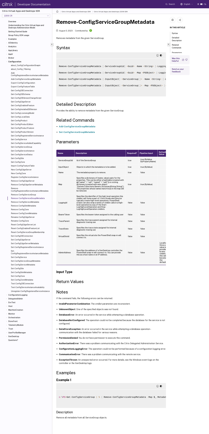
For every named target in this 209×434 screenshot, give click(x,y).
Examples (12, 39)
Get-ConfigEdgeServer (21, 102)
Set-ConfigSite (17, 268)
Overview (12, 21)
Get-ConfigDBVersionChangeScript (26, 98)
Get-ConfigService (19, 139)
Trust (10, 329)
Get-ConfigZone (18, 162)
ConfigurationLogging (17, 295)
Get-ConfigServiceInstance (22, 151)
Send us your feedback (178, 70)
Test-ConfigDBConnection (22, 284)
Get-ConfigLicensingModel (22, 113)
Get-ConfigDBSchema (20, 94)
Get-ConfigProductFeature (22, 128)
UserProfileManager (17, 333)
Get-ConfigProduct (19, 121)
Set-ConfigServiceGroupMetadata (25, 261)
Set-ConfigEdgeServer (21, 240)
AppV (10, 54)
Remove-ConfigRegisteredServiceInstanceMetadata (29, 189)
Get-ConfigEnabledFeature (22, 105)
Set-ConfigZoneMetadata (22, 280)
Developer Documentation (33, 4)
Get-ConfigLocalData (20, 117)
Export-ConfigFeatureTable (23, 87)
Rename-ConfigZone (20, 221)
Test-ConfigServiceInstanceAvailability (27, 287)
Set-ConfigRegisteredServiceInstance (27, 247)
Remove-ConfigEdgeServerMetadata (27, 185)
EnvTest (11, 302)
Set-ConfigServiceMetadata (23, 265)
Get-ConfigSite (17, 158)
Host (10, 306)
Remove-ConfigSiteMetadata (23, 206)
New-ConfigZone (18, 173)
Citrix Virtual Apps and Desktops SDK (76, 12)
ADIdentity (13, 43)
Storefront (13, 321)
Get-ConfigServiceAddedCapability (26, 143)
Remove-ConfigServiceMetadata (25, 202)
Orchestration (14, 317)
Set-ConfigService (19, 257)
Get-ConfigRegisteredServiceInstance (27, 136)
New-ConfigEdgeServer (21, 170)
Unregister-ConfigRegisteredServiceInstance (30, 291)
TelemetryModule (15, 325)
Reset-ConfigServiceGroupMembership (28, 232)
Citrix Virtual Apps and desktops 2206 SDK (111, 12)
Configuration (14, 62)
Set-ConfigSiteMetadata (21, 272)
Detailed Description (178, 39)
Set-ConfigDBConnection (22, 236)
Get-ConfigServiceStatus (22, 154)
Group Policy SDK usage (18, 35)
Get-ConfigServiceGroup (21, 147)
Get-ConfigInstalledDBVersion (24, 109)
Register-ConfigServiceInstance (25, 177)
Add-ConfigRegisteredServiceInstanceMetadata (29, 74)
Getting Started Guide (17, 31)
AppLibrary (13, 50)
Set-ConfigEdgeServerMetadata (25, 243)
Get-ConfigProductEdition (22, 124)
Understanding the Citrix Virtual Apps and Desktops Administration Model (26, 26)
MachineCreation (15, 310)
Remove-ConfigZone (20, 209)
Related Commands (178, 46)
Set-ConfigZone (18, 276)
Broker (11, 58)
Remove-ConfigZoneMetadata (24, 213)
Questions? (13, 340)
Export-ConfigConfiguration (23, 83)
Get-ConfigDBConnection (22, 90)
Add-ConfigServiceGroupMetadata (26, 79)
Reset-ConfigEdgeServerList (23, 225)
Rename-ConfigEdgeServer (23, 217)
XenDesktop (13, 336)
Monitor (11, 314)
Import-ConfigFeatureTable (23, 166)
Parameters (178, 52)
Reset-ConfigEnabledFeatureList (25, 228)
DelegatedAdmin (15, 299)
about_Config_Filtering (21, 69)
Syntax (176, 33)
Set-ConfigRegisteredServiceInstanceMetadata (29, 252)
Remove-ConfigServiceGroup (23, 195)
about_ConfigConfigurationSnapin (25, 65)
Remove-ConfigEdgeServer (23, 181)
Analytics (12, 46)
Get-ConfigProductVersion (22, 132)
